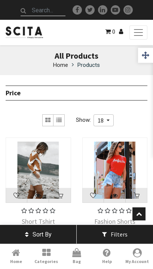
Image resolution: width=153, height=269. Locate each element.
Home (60, 65)
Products (88, 65)
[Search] (24, 10)
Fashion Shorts (114, 221)
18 (101, 120)
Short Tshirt (38, 221)
